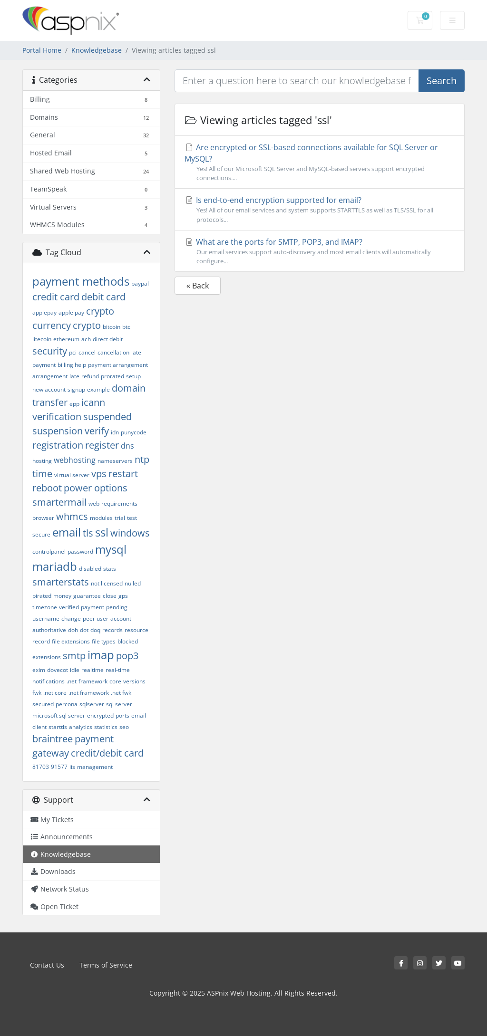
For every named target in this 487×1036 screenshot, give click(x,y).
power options (95, 487)
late (74, 376)
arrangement (50, 376)
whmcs (72, 516)
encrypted (100, 715)
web (93, 503)
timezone (44, 607)
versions (134, 681)
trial (120, 518)
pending (116, 607)
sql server (119, 704)
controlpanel (49, 551)
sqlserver (91, 704)
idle (74, 670)
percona (67, 704)
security (49, 351)
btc (126, 327)
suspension (57, 430)
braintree (52, 738)
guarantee (87, 596)
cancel (87, 352)
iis (72, 767)
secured (43, 704)
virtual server (71, 475)
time (42, 473)
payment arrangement (118, 365)
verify (97, 430)
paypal (140, 283)
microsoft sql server (58, 715)
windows (130, 533)
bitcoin (111, 327)
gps (123, 596)
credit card (55, 296)
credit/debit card (107, 753)
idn (115, 432)
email (66, 532)
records (112, 630)
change (71, 618)
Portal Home (41, 50)
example (98, 389)
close (110, 596)
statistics (105, 727)
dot (84, 630)
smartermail (59, 502)
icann (93, 402)
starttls (58, 727)
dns (127, 446)
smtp (74, 655)
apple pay (71, 312)
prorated (112, 376)
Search (442, 80)
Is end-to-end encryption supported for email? (320, 209)
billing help (72, 365)
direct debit (108, 339)
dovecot (57, 670)
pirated (41, 596)
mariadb (54, 566)
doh (73, 630)
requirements (119, 503)
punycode (133, 432)
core (115, 681)
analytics (80, 727)
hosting (42, 461)
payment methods (80, 281)
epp (74, 404)
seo (124, 727)
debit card (103, 296)
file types (104, 641)
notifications (48, 681)
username (45, 618)
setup (133, 376)
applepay (44, 312)
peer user (95, 618)
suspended (107, 416)
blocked (127, 641)
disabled (90, 569)
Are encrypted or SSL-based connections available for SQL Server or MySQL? (320, 162)
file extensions (71, 641)
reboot (47, 487)
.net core (55, 693)
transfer (50, 402)
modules (101, 518)
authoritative (49, 630)
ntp (142, 459)
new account (49, 389)
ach (86, 339)
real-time (118, 670)
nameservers (115, 461)
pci (73, 352)
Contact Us (47, 964)
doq (95, 630)
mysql (111, 549)
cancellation (113, 352)
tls (88, 533)
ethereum (66, 339)
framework (92, 681)
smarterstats (60, 582)
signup (76, 389)
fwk (36, 693)
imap (101, 654)
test (132, 518)
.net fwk (121, 693)
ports (122, 715)
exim (38, 670)
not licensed (107, 583)
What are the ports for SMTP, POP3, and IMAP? (320, 251)
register (102, 445)
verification (56, 416)
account (120, 618)
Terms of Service (105, 964)
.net (72, 681)
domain (129, 388)
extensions (46, 657)
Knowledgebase (96, 50)
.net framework (88, 693)
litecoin (41, 339)
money (62, 596)
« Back (197, 285)
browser (43, 518)
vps (99, 473)
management (95, 767)
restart (123, 473)
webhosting (75, 460)
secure (41, 534)
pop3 (127, 655)
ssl (101, 532)
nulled (133, 583)
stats (109, 569)
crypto (87, 325)
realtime (92, 670)
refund (90, 376)
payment (92, 607)
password (80, 551)
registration (57, 445)
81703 (40, 767)
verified (69, 607)
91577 (59, 767)
